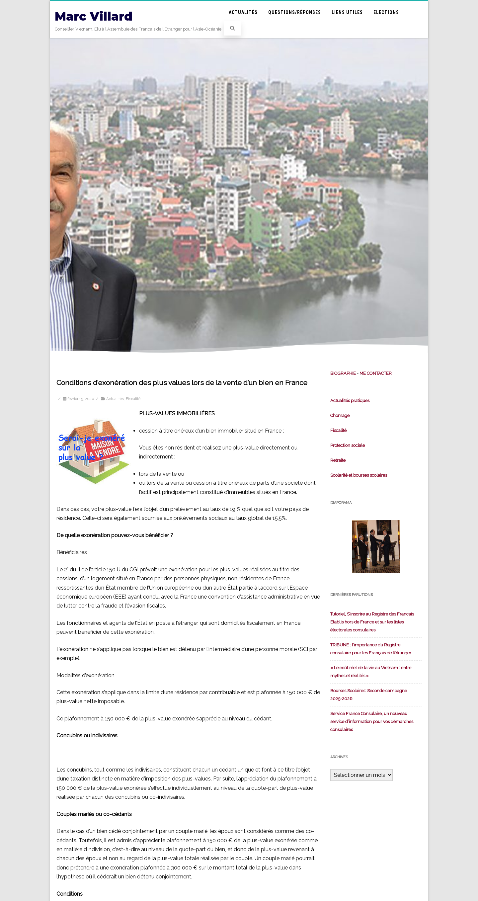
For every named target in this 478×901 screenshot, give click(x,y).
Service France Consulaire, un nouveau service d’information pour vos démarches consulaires (371, 721)
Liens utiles (347, 12)
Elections (386, 12)
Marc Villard (93, 16)
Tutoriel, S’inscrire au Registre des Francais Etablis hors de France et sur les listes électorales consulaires (372, 622)
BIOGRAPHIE (343, 373)
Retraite (338, 460)
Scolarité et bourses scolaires (358, 475)
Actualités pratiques (349, 400)
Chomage (340, 415)
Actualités (243, 12)
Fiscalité (133, 398)
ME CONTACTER (375, 373)
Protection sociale (347, 445)
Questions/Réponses (294, 12)
